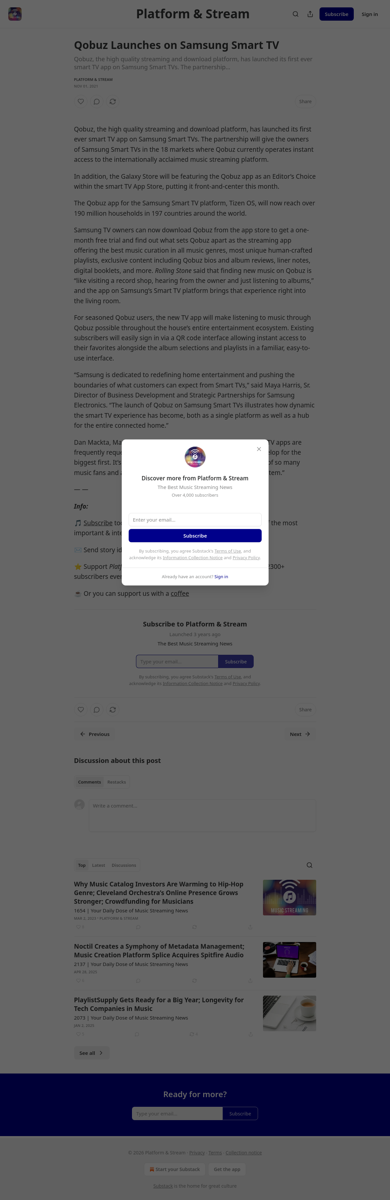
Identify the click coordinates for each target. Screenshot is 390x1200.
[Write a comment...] (202, 816)
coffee (180, 593)
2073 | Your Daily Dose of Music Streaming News (131, 1017)
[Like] (80, 101)
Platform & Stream (93, 79)
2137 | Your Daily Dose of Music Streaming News (131, 964)
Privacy (197, 1152)
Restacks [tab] (116, 782)
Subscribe (336, 14)
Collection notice (244, 1152)
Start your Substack (174, 1169)
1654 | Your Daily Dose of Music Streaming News (131, 910)
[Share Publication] (310, 14)
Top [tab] (82, 865)
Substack (163, 1186)
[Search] (295, 14)
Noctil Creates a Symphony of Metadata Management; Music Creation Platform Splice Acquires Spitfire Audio (159, 950)
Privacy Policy (246, 558)
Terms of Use (227, 551)
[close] (259, 449)
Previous (94, 734)
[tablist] (102, 782)
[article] (195, 905)
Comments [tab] (89, 782)
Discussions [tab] (124, 865)
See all (91, 1053)
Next (300, 734)
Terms (215, 1152)
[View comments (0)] (96, 101)
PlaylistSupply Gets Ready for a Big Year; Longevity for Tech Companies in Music (159, 1004)
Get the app (227, 1169)
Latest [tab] (98, 865)
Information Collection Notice (193, 558)
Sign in (370, 14)
